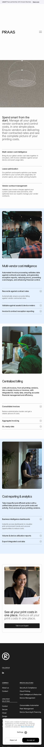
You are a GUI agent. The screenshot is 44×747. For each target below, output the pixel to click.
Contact (5, 691)
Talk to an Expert (22, 626)
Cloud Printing (25, 691)
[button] (22, 732)
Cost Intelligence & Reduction (31, 694)
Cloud (4, 713)
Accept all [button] (30, 740)
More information (27, 727)
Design (4, 716)
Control (5, 706)
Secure (4, 709)
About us (5, 688)
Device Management (27, 698)
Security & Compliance (28, 688)
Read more (36, 2)
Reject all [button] (13, 740)
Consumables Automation (29, 705)
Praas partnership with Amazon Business (16, 2)
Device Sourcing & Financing (30, 712)
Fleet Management (27, 709)
